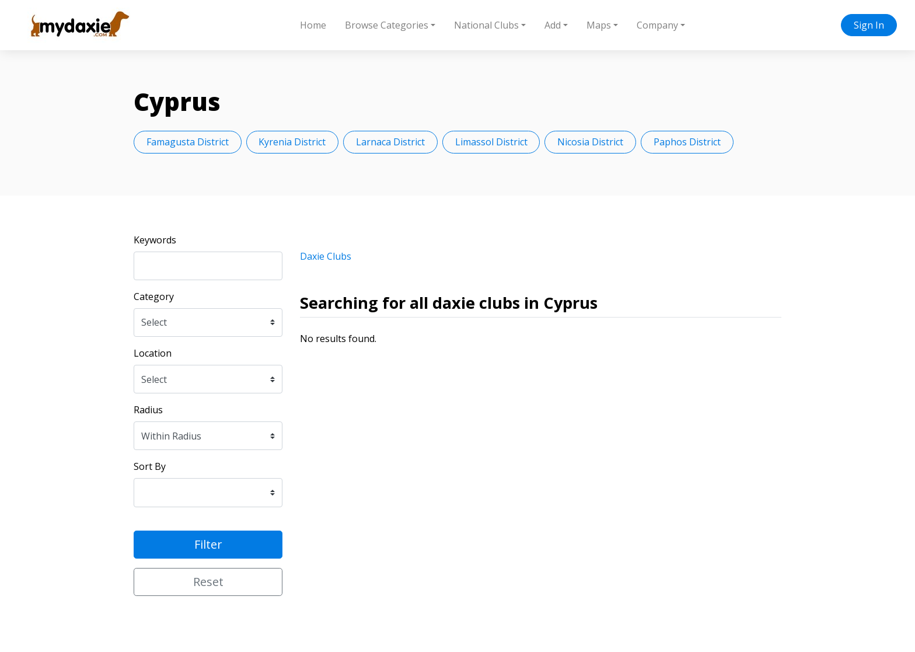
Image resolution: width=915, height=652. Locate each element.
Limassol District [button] (491, 141)
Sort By (150, 466)
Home (313, 25)
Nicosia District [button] (590, 141)
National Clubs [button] (486, 25)
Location (153, 353)
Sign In (869, 25)
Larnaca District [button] (390, 141)
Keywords (155, 239)
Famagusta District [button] (187, 141)
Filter (208, 544)
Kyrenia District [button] (292, 141)
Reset (208, 582)
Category (154, 296)
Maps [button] (598, 25)
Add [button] (552, 25)
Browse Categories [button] (386, 25)
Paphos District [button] (687, 141)
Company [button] (657, 25)
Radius (148, 409)
